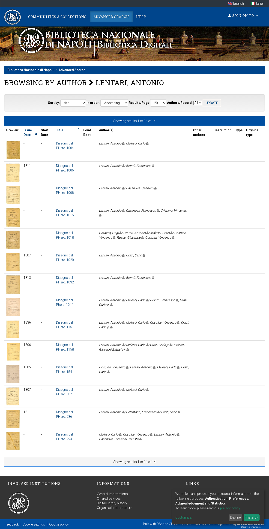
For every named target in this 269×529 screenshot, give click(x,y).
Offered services (109, 498)
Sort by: (54, 103)
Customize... (184, 517)
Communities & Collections (57, 17)
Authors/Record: (180, 103)
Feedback (12, 524)
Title (59, 130)
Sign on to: (243, 15)
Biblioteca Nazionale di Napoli (31, 70)
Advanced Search (111, 17)
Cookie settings (34, 524)
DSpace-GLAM (167, 524)
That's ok (251, 517)
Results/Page (139, 103)
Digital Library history (112, 503)
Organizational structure (114, 508)
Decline (235, 517)
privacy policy (230, 508)
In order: (93, 103)
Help (141, 17)
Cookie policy (59, 524)
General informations (112, 494)
